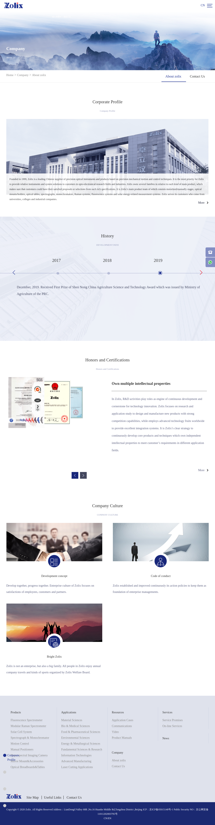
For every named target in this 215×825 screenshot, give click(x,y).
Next (201, 272)
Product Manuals (122, 737)
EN (109, 817)
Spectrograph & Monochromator (29, 737)
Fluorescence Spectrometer (26, 719)
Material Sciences (71, 719)
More (201, 202)
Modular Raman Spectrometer (28, 725)
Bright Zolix (54, 656)
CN (203, 5)
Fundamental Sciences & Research (81, 749)
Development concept (54, 575)
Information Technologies (76, 754)
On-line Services (172, 725)
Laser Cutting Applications (77, 766)
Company (22, 75)
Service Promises (172, 719)
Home (9, 75)
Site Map (32, 797)
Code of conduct (160, 575)
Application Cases (122, 719)
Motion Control (19, 743)
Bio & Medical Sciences (75, 725)
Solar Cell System (21, 731)
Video (115, 731)
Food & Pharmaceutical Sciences (80, 731)
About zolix (39, 75)
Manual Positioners (21, 749)
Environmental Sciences (75, 737)
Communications (122, 725)
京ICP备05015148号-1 (161, 809)
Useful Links (52, 797)
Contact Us (118, 765)
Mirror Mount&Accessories (26, 760)
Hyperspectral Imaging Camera (28, 754)
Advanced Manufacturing (76, 760)
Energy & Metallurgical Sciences (80, 743)
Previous (14, 272)
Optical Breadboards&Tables (27, 766)
